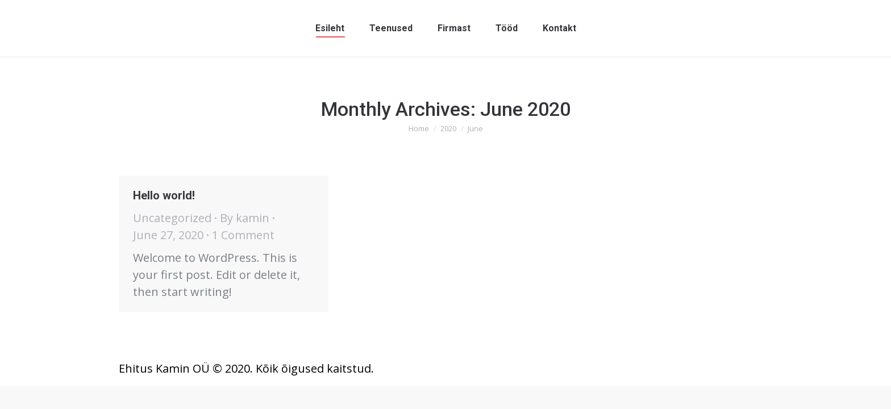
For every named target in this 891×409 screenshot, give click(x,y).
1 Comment (243, 235)
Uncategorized (172, 218)
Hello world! (164, 195)
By (244, 218)
